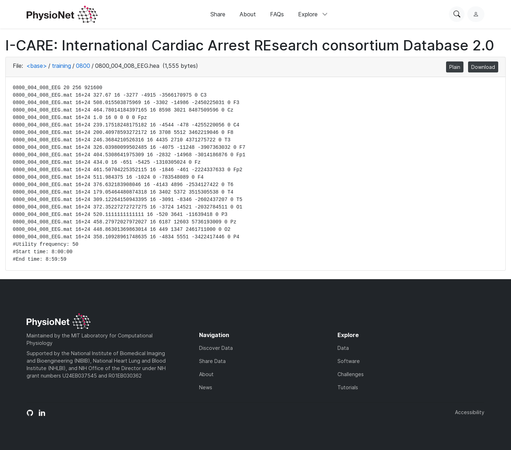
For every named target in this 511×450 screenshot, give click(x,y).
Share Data (212, 361)
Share (217, 14)
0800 (83, 65)
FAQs (277, 14)
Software (348, 361)
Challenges (350, 374)
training (61, 65)
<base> (36, 65)
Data (343, 348)
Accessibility (469, 412)
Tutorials (347, 387)
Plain (454, 67)
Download (483, 67)
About (248, 14)
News (205, 387)
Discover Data (216, 348)
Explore (313, 14)
